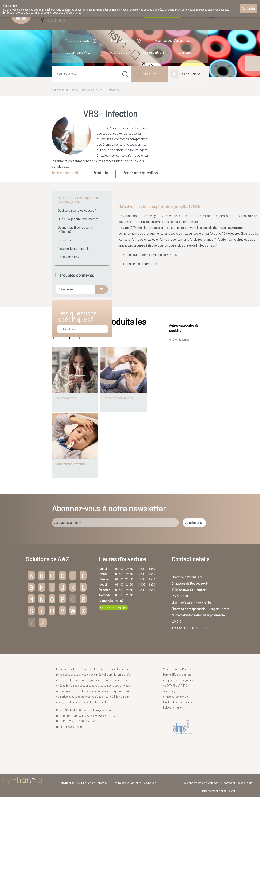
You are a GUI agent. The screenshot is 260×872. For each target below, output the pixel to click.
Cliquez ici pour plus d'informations (60, 12)
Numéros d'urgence (173, 40)
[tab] (68, 176)
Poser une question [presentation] (140, 172)
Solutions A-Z (78, 52)
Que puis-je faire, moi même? (78, 219)
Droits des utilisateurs (127, 853)
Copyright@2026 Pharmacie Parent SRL (84, 853)
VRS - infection (109, 90)
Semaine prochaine (113, 678)
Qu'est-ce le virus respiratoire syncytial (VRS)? (78, 200)
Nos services (77, 40)
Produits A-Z (116, 52)
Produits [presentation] (100, 172)
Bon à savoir (122, 40)
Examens (64, 240)
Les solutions (189, 73)
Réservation (153, 52)
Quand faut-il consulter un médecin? (76, 229)
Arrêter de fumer (179, 410)
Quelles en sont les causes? (77, 210)
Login (223, 15)
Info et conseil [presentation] (65, 172)
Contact (185, 52)
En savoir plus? (68, 257)
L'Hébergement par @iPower (217, 861)
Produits (150, 73)
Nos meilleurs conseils (73, 248)
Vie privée (150, 853)
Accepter (248, 9)
